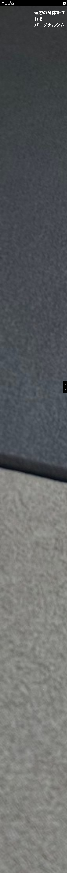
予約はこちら (65, 387)
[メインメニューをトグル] (64, 3)
